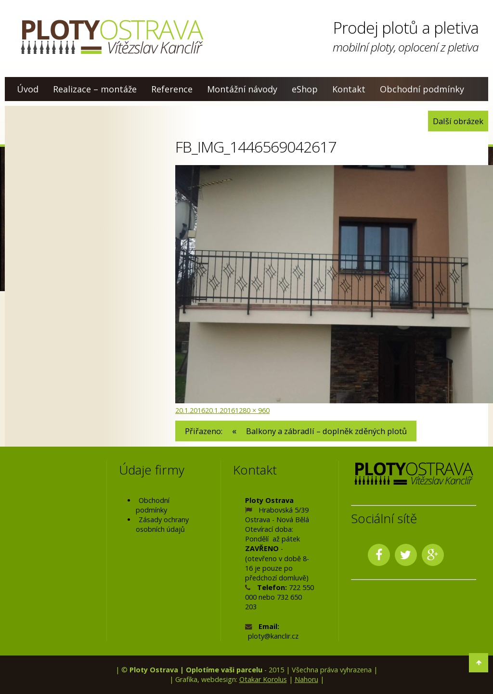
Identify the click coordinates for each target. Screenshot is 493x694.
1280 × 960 (252, 410)
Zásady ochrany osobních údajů (162, 524)
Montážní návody (242, 89)
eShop (305, 89)
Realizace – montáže (95, 89)
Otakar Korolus (263, 679)
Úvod (28, 89)
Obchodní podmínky (422, 89)
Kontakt (348, 89)
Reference (172, 89)
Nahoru (306, 679)
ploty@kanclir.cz (273, 636)
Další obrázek (458, 121)
